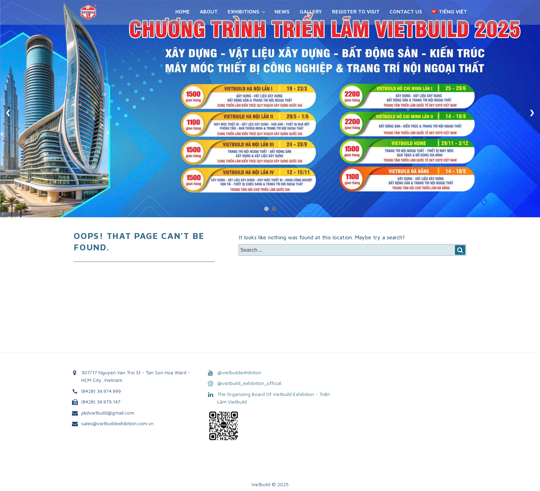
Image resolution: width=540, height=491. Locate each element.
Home (182, 11)
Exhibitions (247, 11)
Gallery (311, 11)
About (209, 11)
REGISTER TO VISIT (356, 11)
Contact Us (406, 11)
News (282, 11)
